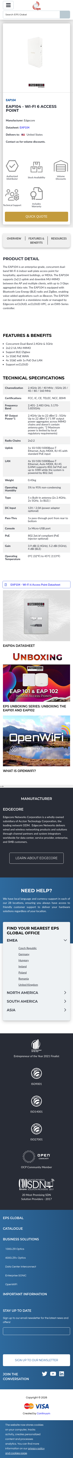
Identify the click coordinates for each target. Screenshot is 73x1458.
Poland (22, 972)
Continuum (43, 1413)
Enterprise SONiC (15, 1275)
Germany (23, 954)
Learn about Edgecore (36, 858)
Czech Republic (27, 948)
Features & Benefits (36, 240)
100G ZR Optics (14, 1249)
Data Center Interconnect (20, 1266)
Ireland (22, 966)
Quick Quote (36, 216)
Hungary (23, 960)
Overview (14, 238)
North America (22, 993)
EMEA (12, 940)
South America (22, 1001)
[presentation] (32, 1344)
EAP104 (24, 127)
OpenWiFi (11, 1284)
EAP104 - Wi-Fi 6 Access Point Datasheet (35, 584)
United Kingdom (28, 984)
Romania (23, 978)
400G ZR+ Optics (15, 1257)
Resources (59, 238)
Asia (11, 1010)
